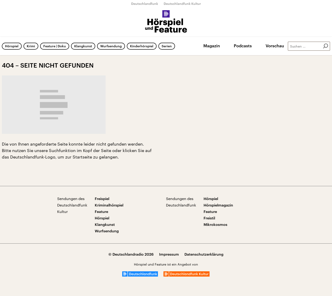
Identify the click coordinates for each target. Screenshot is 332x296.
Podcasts (243, 45)
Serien (167, 46)
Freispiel (102, 198)
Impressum (169, 254)
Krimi (31, 46)
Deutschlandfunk (144, 4)
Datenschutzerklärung (203, 254)
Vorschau (275, 45)
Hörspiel (11, 46)
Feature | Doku (54, 46)
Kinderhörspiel (141, 46)
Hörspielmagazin (218, 205)
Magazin (211, 45)
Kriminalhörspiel (109, 205)
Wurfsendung (111, 46)
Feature (101, 211)
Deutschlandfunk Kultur (182, 4)
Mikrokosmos (215, 224)
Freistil (209, 218)
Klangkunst (83, 46)
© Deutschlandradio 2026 (131, 254)
